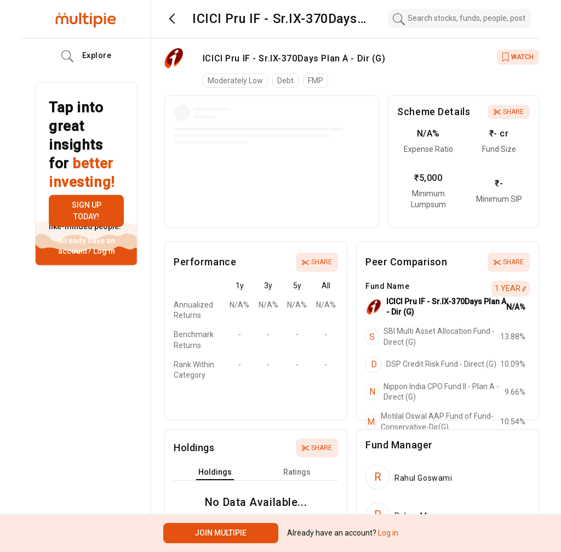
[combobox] (459, 18)
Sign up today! (86, 211)
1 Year (510, 288)
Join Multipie (220, 532)
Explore (86, 56)
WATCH (518, 57)
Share (509, 112)
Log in (103, 251)
